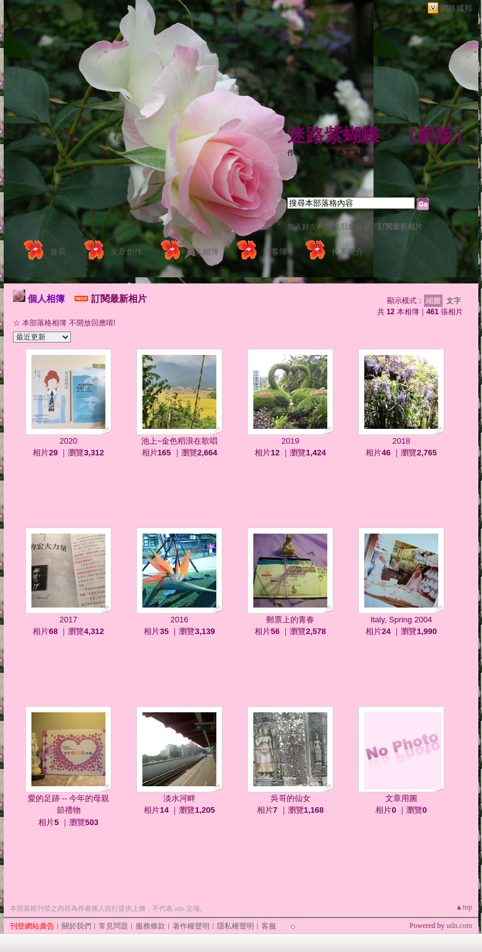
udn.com (459, 925)
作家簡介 (348, 251)
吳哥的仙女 (291, 798)
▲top (463, 907)
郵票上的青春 (290, 619)
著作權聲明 (191, 926)
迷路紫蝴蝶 (333, 135)
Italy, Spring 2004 (401, 619)
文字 (453, 300)
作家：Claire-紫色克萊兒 (327, 152)
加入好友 (302, 226)
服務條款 (150, 926)
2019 (291, 440)
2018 (402, 440)
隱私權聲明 (235, 926)
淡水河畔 (179, 798)
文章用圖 (401, 798)
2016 (180, 619)
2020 (69, 440)
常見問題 (113, 926)
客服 (268, 926)
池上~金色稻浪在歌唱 (179, 440)
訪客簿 (275, 251)
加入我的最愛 (348, 226)
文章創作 (126, 251)
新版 (435, 135)
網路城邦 (456, 8)
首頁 (58, 251)
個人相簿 (203, 251)
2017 (69, 619)
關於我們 (76, 926)
